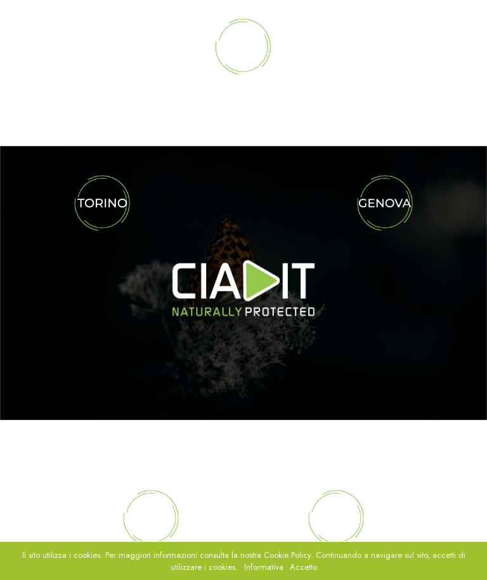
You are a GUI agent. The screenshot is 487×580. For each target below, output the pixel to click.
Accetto (303, 567)
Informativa (263, 567)
